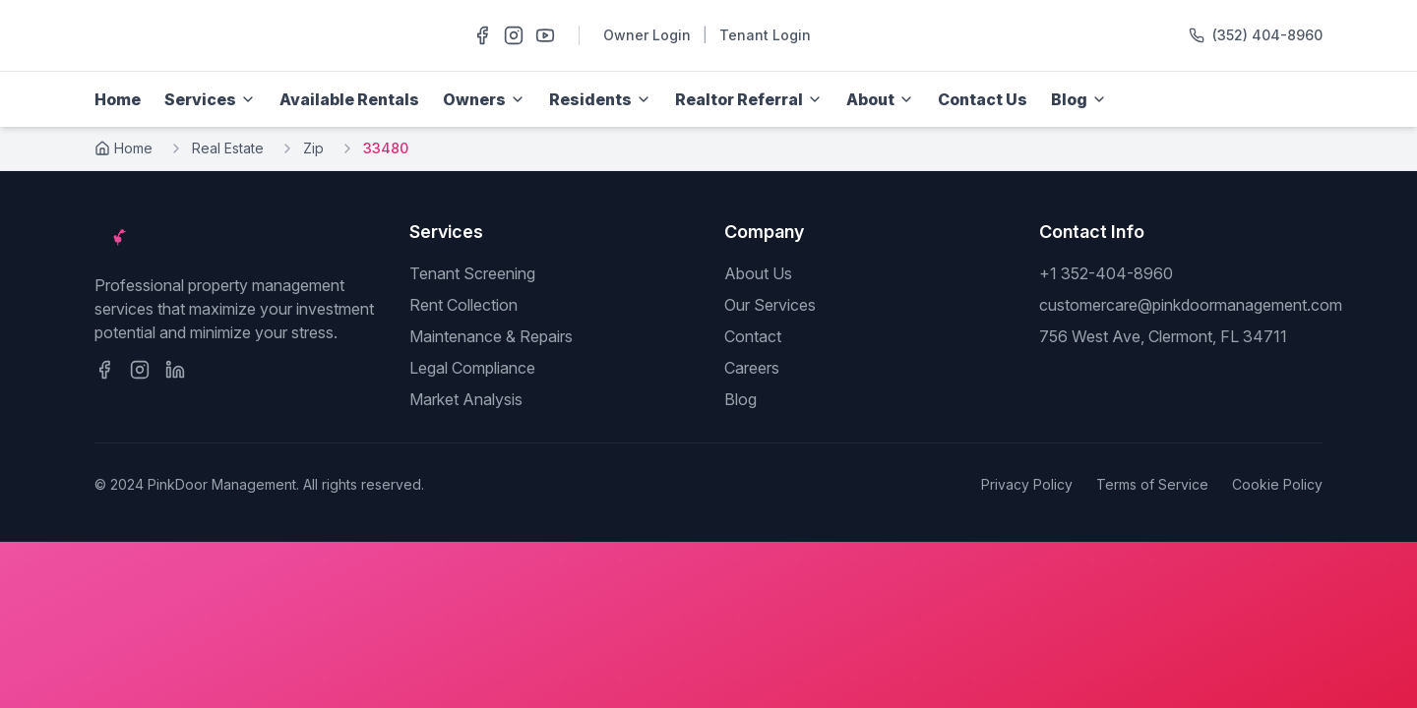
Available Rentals (349, 99)
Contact (752, 336)
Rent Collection (463, 305)
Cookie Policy (1277, 484)
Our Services (770, 305)
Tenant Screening (472, 273)
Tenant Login (765, 35)
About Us (758, 273)
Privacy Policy (1027, 484)
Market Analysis (466, 399)
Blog (740, 399)
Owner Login (647, 35)
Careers (751, 368)
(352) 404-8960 (1267, 35)
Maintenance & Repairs (491, 336)
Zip (313, 148)
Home (117, 99)
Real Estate (228, 148)
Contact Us (982, 99)
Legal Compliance (472, 368)
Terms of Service (1152, 484)
